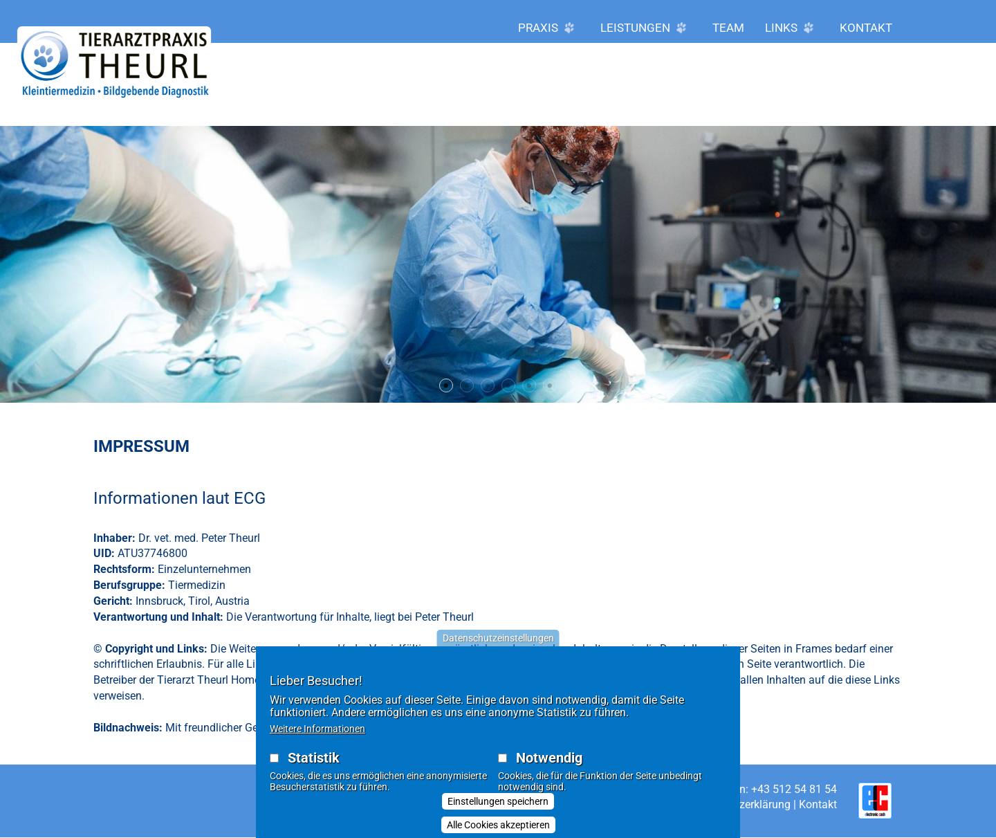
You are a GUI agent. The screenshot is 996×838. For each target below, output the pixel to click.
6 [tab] (550, 385)
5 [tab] (529, 385)
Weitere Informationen (317, 737)
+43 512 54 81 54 (794, 789)
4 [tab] (508, 385)
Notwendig (549, 766)
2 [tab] (467, 385)
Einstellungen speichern (498, 809)
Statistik (314, 766)
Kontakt (866, 28)
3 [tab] (488, 385)
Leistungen (646, 28)
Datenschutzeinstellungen (498, 646)
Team (728, 28)
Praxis (549, 28)
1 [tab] (446, 385)
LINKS (792, 28)
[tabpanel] (498, 264)
